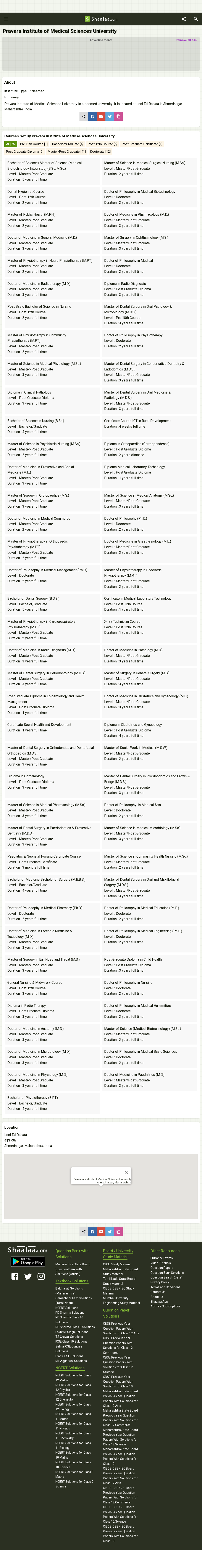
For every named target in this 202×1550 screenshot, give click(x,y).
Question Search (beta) (166, 1277)
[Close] (126, 1172)
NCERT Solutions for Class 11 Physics (73, 1426)
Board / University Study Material (118, 1254)
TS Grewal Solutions (69, 1336)
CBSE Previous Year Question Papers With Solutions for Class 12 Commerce (118, 1345)
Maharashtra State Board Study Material (120, 1272)
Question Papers (161, 1267)
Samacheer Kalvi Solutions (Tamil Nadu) (73, 1300)
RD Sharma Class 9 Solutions (75, 1327)
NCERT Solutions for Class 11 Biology (73, 1445)
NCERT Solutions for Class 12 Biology (73, 1407)
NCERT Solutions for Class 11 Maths (73, 1416)
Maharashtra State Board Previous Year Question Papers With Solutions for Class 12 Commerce (120, 1418)
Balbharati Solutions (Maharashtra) (69, 1291)
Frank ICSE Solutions (69, 1356)
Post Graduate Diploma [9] (24, 152)
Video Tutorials (160, 1263)
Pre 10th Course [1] (34, 144)
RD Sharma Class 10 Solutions (69, 1320)
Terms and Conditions (165, 1287)
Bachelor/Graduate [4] (67, 144)
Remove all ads (186, 40)
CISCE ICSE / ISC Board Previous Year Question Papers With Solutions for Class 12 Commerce (120, 1495)
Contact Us (157, 1292)
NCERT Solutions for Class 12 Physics (73, 1387)
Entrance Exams (161, 1258)
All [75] (11, 144)
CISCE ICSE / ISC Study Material (118, 1291)
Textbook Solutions (72, 1281)
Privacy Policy (159, 1282)
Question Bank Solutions (167, 1272)
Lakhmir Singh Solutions (71, 1332)
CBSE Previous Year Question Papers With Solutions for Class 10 (118, 1381)
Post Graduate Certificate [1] (142, 144)
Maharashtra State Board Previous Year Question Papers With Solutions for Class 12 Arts (120, 1398)
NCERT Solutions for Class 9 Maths (74, 1474)
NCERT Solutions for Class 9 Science (74, 1484)
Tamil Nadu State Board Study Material (119, 1281)
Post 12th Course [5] (102, 144)
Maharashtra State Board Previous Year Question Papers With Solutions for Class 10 (120, 1456)
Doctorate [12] (100, 152)
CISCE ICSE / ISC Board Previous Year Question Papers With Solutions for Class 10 (120, 1534)
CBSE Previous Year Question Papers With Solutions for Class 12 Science (118, 1365)
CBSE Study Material (117, 1264)
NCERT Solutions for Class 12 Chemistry (73, 1397)
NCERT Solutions (66, 1308)
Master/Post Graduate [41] (67, 152)
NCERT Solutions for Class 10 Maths (73, 1455)
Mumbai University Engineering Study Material (121, 1300)
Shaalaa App (159, 1301)
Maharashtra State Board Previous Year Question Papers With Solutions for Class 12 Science (120, 1437)
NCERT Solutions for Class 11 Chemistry (73, 1436)
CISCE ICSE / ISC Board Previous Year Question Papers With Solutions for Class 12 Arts (120, 1476)
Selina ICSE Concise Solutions (68, 1349)
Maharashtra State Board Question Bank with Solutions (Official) (72, 1269)
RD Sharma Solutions (69, 1312)
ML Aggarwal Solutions (71, 1361)
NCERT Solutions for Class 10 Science (73, 1465)
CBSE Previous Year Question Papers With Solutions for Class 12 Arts (121, 1328)
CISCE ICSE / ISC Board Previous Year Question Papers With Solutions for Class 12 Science (120, 1514)
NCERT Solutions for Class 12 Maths (73, 1378)
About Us (156, 1297)
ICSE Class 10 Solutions (71, 1341)
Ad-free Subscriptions (165, 1306)
